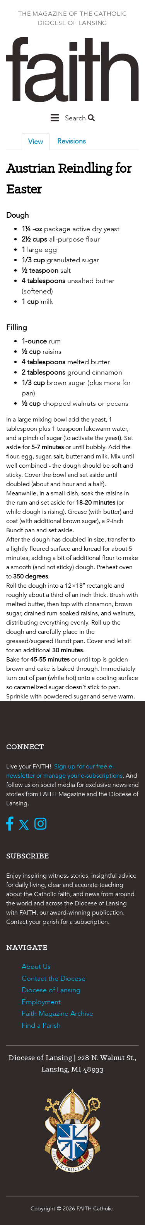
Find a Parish (41, 1025)
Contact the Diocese (53, 978)
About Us (36, 967)
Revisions (71, 141)
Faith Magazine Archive (57, 1013)
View (35, 142)
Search (80, 118)
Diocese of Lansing (51, 990)
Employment (41, 1002)
